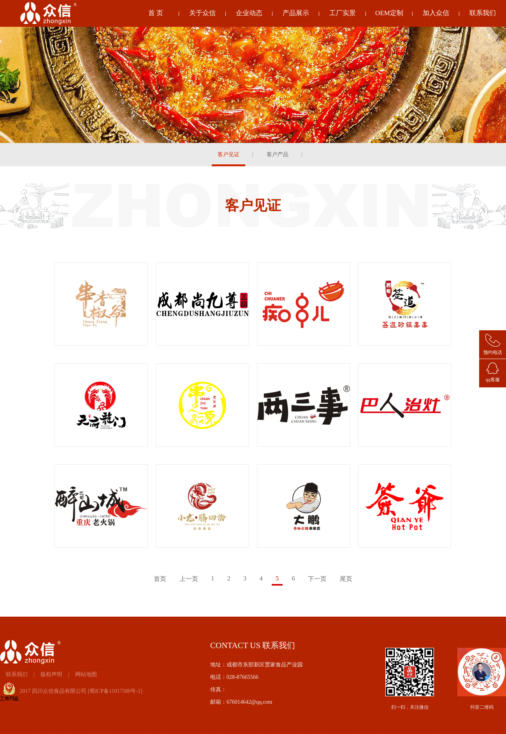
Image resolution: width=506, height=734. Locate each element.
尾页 (346, 578)
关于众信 (202, 13)
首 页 (155, 13)
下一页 (317, 578)
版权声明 (51, 674)
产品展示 (296, 13)
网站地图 (86, 674)
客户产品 (277, 154)
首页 (160, 578)
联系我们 (482, 13)
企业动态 (249, 13)
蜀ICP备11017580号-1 (115, 691)
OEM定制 (389, 13)
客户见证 (228, 154)
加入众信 (436, 13)
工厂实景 (342, 13)
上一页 (188, 578)
